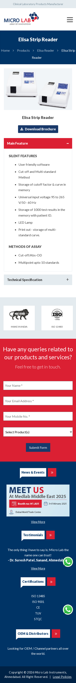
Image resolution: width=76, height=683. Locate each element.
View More (38, 522)
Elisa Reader (45, 50)
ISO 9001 (38, 601)
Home (5, 50)
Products (23, 50)
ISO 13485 (38, 596)
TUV (38, 613)
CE (38, 607)
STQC (38, 619)
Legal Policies (62, 677)
